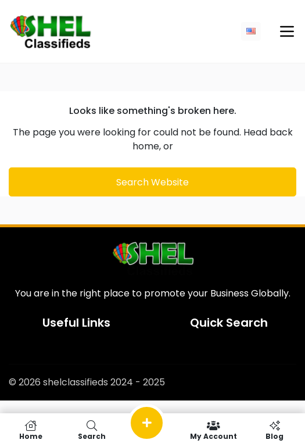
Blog (274, 430)
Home (30, 430)
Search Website (152, 182)
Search (91, 430)
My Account (213, 430)
